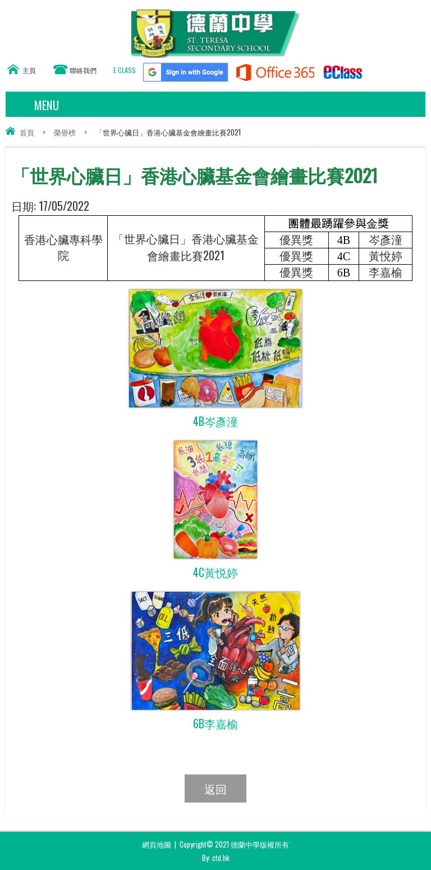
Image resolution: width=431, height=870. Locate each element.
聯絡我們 (83, 70)
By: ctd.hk (216, 857)
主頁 (29, 70)
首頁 (27, 132)
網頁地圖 (156, 844)
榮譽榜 (65, 132)
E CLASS (124, 70)
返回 (215, 788)
